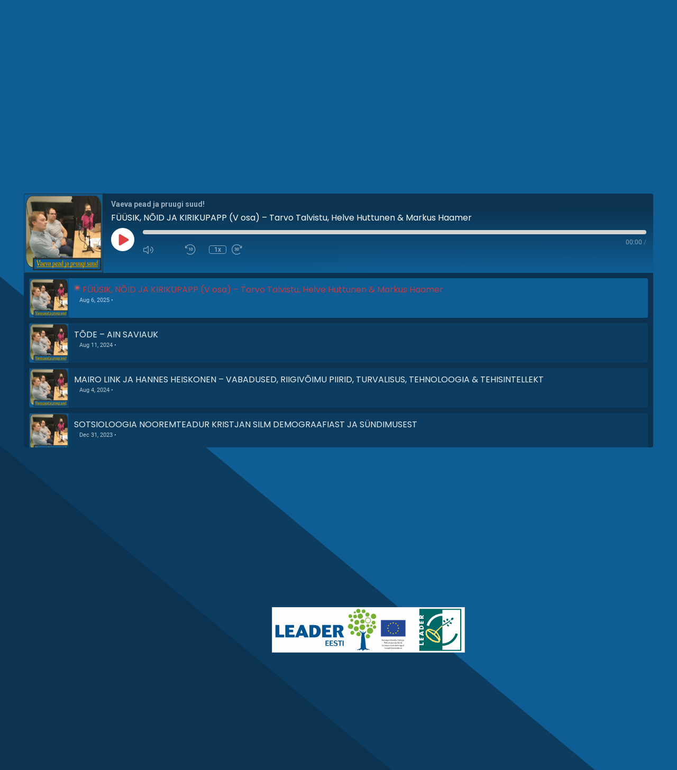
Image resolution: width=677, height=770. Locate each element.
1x (217, 249)
